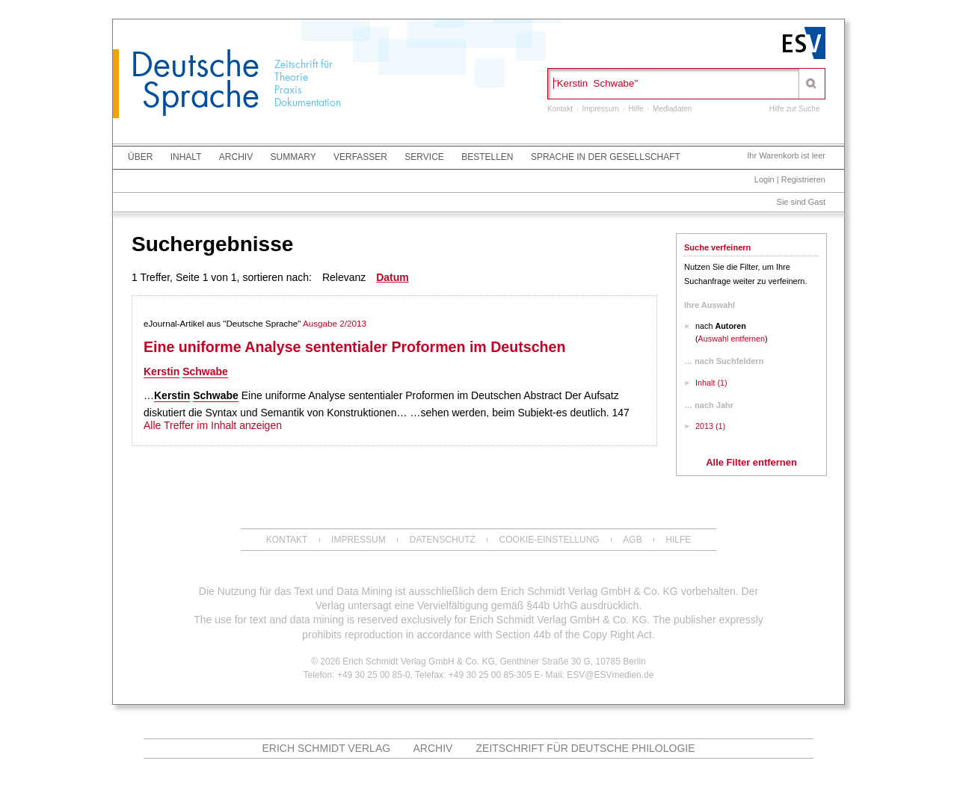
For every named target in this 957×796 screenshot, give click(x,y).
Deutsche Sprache (195, 80)
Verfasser (360, 157)
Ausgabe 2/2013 (334, 323)
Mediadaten (672, 109)
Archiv (236, 157)
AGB (632, 539)
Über (140, 157)
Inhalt (186, 157)
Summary (293, 157)
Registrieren (803, 179)
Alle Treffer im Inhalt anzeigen (213, 425)
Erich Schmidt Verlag (326, 748)
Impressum (600, 109)
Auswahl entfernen (731, 338)
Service (423, 157)
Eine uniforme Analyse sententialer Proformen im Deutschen (354, 347)
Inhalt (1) (711, 382)
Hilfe (636, 109)
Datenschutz (442, 539)
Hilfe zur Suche (794, 109)
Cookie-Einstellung (549, 539)
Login (764, 179)
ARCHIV (433, 748)
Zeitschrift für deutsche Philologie (585, 748)
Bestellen (487, 157)
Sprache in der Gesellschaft (605, 157)
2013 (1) (710, 426)
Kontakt (560, 109)
